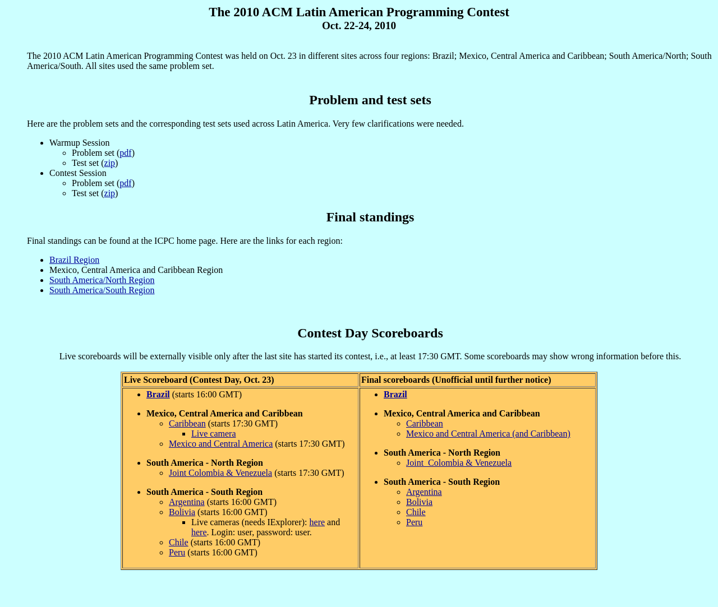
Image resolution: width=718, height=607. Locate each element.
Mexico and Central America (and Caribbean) (488, 433)
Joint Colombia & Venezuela (220, 473)
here (317, 522)
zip (110, 163)
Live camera (213, 433)
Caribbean (187, 423)
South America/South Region (102, 290)
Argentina (187, 502)
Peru (177, 552)
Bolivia (182, 512)
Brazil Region (74, 260)
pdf (125, 152)
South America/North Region (102, 280)
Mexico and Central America (221, 443)
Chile (178, 542)
